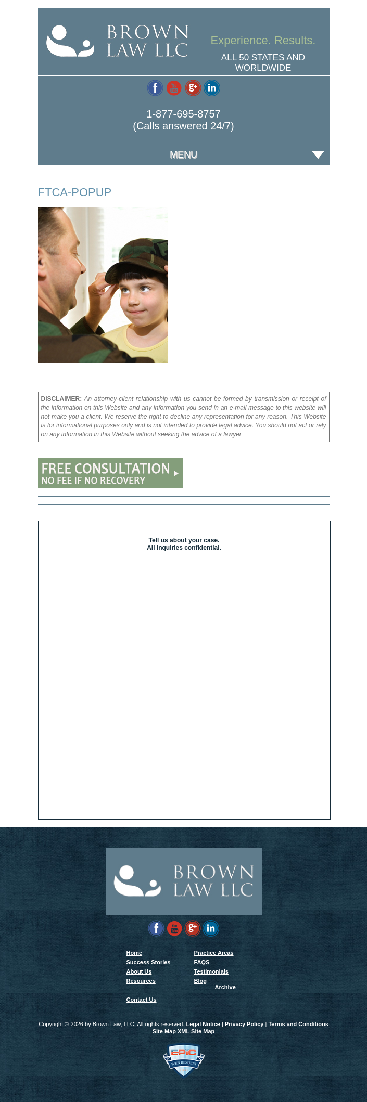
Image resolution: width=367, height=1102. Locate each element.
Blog (200, 981)
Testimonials (211, 971)
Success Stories (148, 962)
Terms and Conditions (298, 1024)
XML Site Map (196, 1031)
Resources (141, 981)
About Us (139, 971)
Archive (225, 987)
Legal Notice (203, 1024)
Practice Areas (214, 953)
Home (134, 953)
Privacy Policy (244, 1024)
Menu (183, 154)
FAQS (202, 962)
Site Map (164, 1031)
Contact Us (141, 999)
